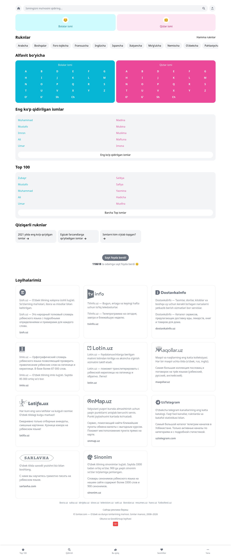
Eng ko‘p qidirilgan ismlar (39, 109)
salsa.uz (73, 502)
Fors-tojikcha (60, 45)
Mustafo (23, 126)
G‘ (41, 97)
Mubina (120, 126)
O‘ (26, 97)
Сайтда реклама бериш (115, 509)
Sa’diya (120, 178)
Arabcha (23, 45)
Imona (120, 146)
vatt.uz (118, 502)
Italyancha (135, 45)
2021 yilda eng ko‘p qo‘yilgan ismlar (35, 236)
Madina (120, 120)
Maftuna (121, 139)
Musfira (120, 203)
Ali (19, 139)
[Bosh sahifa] (18, 8)
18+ (115, 523)
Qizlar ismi (166, 65)
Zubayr (22, 178)
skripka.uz (84, 502)
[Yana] (208, 551)
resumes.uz (141, 502)
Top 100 (22, 167)
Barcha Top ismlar (115, 212)
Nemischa (173, 45)
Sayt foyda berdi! (115, 257)
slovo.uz (95, 502)
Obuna (103, 518)
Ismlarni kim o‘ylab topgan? (119, 236)
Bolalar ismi (65, 65)
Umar (21, 146)
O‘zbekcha (192, 45)
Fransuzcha (81, 45)
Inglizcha (100, 45)
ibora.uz (63, 502)
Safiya (119, 184)
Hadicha (121, 197)
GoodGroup (116, 518)
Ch (73, 97)
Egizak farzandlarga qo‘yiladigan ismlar (73, 236)
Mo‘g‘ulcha (154, 45)
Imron (21, 133)
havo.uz (153, 502)
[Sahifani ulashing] (212, 8)
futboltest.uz (165, 502)
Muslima (121, 133)
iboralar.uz (128, 502)
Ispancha (117, 45)
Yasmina (121, 191)
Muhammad (25, 120)
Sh (57, 97)
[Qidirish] (204, 8)
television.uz (107, 502)
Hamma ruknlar (206, 37)
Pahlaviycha (212, 45)
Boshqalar (40, 45)
